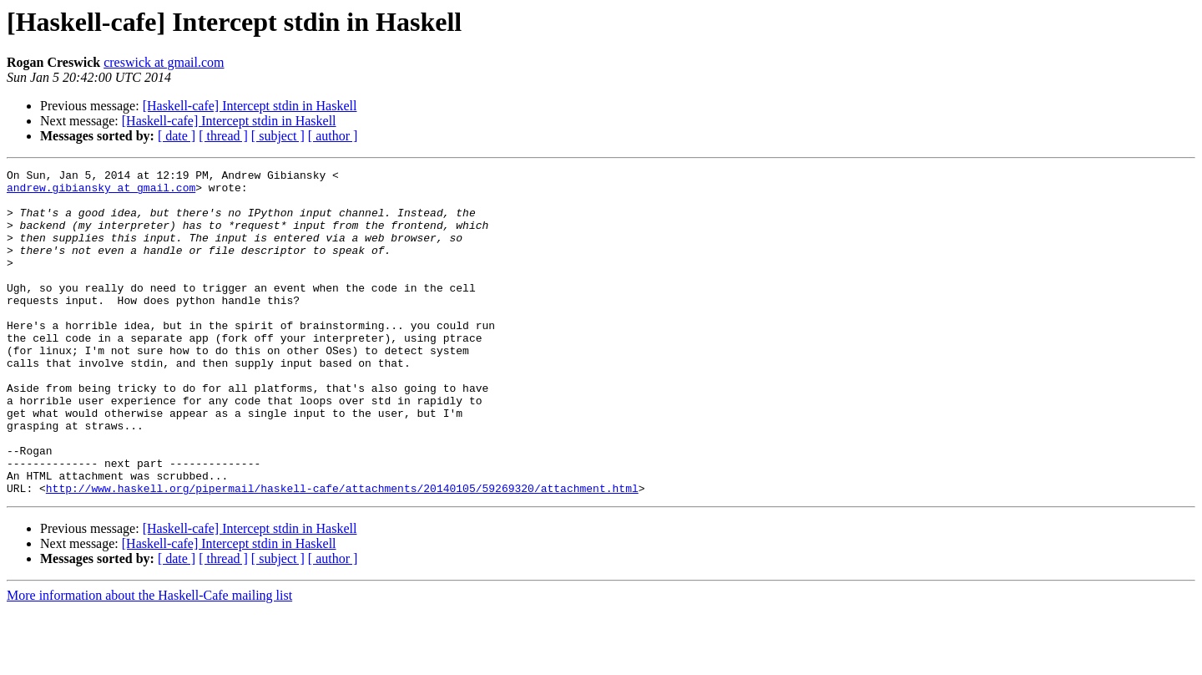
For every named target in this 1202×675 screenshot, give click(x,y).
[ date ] (176, 136)
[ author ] (333, 136)
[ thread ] (223, 136)
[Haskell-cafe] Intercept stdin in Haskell (250, 106)
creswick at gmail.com (164, 62)
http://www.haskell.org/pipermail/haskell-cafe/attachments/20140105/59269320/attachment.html (342, 553)
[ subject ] (278, 136)
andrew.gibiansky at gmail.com (101, 192)
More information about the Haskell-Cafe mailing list (149, 660)
